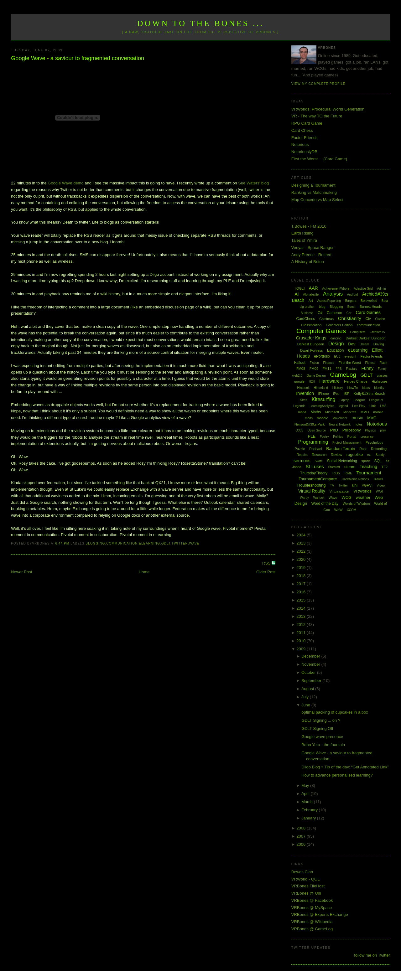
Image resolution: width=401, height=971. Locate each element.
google (299, 381)
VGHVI (367, 485)
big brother (307, 306)
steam (349, 466)
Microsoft (332, 412)
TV (332, 485)
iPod (336, 393)
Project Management (346, 442)
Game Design (316, 375)
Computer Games (321, 331)
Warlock (319, 497)
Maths (315, 412)
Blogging (95, 543)
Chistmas (326, 319)
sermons (302, 460)
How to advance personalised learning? (337, 775)
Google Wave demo (65, 183)
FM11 (326, 368)
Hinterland (321, 388)
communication (122, 543)
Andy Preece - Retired (311, 254)
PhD (334, 430)
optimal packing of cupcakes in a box (334, 712)
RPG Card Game (306, 123)
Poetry (324, 436)
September (311, 680)
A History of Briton (307, 261)
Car (349, 313)
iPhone (323, 393)
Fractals (351, 368)
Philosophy (351, 430)
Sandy (380, 455)
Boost (351, 306)
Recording (379, 449)
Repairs (302, 455)
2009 (301, 649)
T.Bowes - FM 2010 (308, 226)
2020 (301, 559)
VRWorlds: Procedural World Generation (327, 109)
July (305, 697)
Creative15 (377, 332)
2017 (301, 583)
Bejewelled (369, 300)
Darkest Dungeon (310, 344)
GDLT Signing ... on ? (320, 720)
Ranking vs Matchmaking (314, 192)
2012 (301, 624)
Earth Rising (302, 233)
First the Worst (350, 362)
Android (352, 294)
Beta (385, 300)
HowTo (352, 388)
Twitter (180, 543)
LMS (383, 406)
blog (322, 306)
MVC (371, 418)
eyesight (350, 356)
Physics (370, 430)
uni (354, 485)
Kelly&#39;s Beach (369, 393)
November (311, 664)
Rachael (315, 449)
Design (336, 343)
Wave (194, 543)
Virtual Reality (311, 490)
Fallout (299, 362)
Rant (363, 449)
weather (363, 497)
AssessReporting (329, 300)
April (306, 793)
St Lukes (314, 466)
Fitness (370, 362)
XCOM (351, 510)
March (307, 801)
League (359, 400)
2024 (301, 535)
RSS (267, 563)
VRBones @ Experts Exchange (319, 914)
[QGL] (300, 288)
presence (367, 436)
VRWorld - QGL (305, 879)
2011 (301, 632)
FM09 (314, 368)
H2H (312, 381)
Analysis (333, 294)
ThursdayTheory (313, 473)
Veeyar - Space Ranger (312, 247)
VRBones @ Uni (306, 893)
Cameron (334, 313)
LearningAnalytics (322, 406)
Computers (358, 332)
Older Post (265, 572)
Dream (364, 344)
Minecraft (349, 412)
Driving (378, 344)
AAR (313, 288)
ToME (348, 473)
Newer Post (21, 572)
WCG (346, 497)
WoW (338, 510)
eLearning (149, 543)
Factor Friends (304, 137)
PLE (312, 436)
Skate (319, 461)
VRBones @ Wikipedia (312, 921)
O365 (299, 430)
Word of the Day (324, 503)
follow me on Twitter (372, 955)
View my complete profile (318, 83)
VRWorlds (362, 491)
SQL (378, 461)
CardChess (305, 319)
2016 (301, 592)
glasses (382, 375)
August (308, 688)
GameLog (343, 374)
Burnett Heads (371, 306)
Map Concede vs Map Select (317, 199)
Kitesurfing (324, 399)
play (383, 430)
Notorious (300, 144)
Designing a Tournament (313, 185)
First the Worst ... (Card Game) (319, 159)
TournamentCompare (318, 479)
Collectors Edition (339, 325)
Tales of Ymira (304, 240)
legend (343, 406)
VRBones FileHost (308, 886)
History (337, 388)
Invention (305, 393)
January (309, 818)
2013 (301, 616)
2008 (301, 828)
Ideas (366, 388)
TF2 (385, 467)
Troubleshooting (311, 485)
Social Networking (342, 461)
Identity (379, 388)
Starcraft (334, 467)
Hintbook (303, 388)
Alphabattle (311, 294)
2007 (301, 836)
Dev (351, 344)
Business (307, 313)
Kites (303, 400)
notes (358, 424)
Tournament (368, 472)
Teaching (368, 466)
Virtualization (339, 491)
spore (365, 461)
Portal (352, 436)
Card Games (368, 312)
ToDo (336, 473)
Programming (313, 442)
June (306, 705)
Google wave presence (322, 736)
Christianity (349, 318)
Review (336, 455)
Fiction (314, 362)
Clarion (380, 319)
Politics (338, 436)
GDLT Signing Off (317, 728)
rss (369, 455)
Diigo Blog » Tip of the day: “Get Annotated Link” (344, 767)
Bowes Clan (302, 872)
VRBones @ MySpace (311, 907)
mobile (378, 412)
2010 (301, 640)
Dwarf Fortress (311, 350)
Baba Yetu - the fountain (323, 744)
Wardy (304, 497)
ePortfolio (322, 356)
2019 (301, 567)
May (305, 785)
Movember (339, 418)
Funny (367, 368)
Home (144, 572)
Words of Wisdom (356, 503)
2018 (301, 575)
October (309, 672)
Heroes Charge (355, 381)
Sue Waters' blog (253, 183)
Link (372, 406)
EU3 (337, 356)
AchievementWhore (335, 288)
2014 (301, 608)
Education (335, 350)
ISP (346, 393)
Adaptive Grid (363, 288)
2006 (301, 844)
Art (311, 300)
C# (320, 313)
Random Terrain (340, 448)
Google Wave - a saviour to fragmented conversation (77, 58)
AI (296, 294)
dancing (336, 338)
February (310, 810)
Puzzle (300, 449)
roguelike (354, 454)
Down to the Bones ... (200, 23)
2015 (301, 600)
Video (381, 485)
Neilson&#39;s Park (309, 424)
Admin (381, 288)
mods (308, 418)
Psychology (374, 442)
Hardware (329, 381)
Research (319, 455)
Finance (328, 362)
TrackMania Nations (355, 479)
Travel (378, 479)
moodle (322, 418)
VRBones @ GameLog (312, 929)
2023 (301, 543)
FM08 (300, 368)
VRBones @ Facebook (312, 900)
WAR (379, 491)
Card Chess (302, 130)
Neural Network (340, 424)
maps (302, 412)
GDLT (165, 543)
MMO (365, 412)
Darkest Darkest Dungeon (365, 338)
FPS (338, 368)
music (357, 417)
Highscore (379, 381)
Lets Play (358, 406)
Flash (383, 362)
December (311, 656)
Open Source (316, 430)
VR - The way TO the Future (316, 116)
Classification (311, 325)
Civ (368, 319)
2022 (301, 551)
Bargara (351, 300)
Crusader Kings (311, 337)
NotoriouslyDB (304, 151)
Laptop (344, 400)
